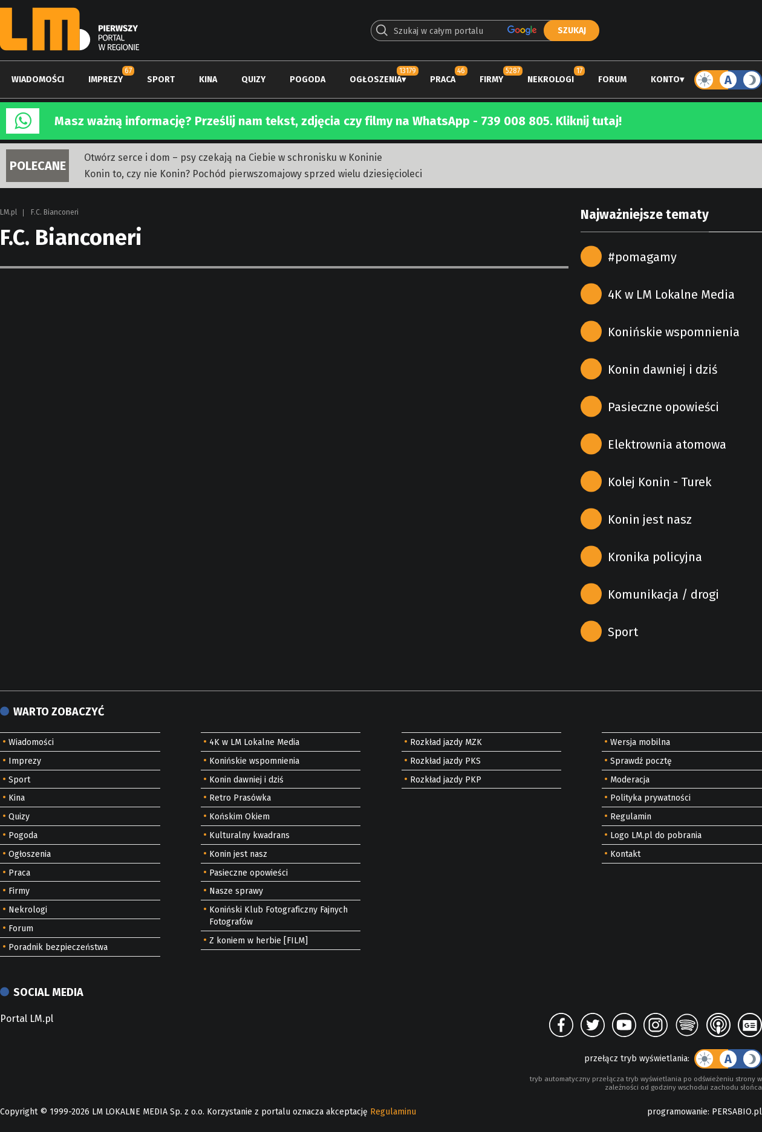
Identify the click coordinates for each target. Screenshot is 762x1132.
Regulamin (630, 817)
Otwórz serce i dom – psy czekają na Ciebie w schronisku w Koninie (233, 157)
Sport (161, 79)
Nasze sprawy (236, 891)
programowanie (677, 1112)
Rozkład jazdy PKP (445, 780)
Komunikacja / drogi (663, 594)
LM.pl (8, 212)
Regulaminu (393, 1112)
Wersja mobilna (640, 742)
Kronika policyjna (655, 557)
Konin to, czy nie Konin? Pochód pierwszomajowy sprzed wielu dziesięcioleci (253, 174)
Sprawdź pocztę (641, 761)
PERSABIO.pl (737, 1112)
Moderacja (630, 780)
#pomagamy (642, 257)
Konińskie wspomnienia (674, 332)
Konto (665, 79)
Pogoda (307, 79)
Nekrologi (550, 79)
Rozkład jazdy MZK (446, 742)
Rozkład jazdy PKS (445, 761)
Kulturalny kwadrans (249, 835)
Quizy (253, 79)
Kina (208, 79)
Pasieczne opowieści (663, 407)
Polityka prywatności (650, 798)
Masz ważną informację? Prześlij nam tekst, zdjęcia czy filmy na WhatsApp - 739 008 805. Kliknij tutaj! (338, 121)
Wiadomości (37, 79)
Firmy (491, 79)
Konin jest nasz (650, 519)
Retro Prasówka (240, 798)
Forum (612, 79)
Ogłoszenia (376, 79)
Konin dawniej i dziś (662, 369)
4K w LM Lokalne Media (671, 294)
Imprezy (105, 79)
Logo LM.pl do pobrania (656, 835)
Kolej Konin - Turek (659, 482)
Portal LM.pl (26, 1018)
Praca (442, 79)
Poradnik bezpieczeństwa (58, 947)
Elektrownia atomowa (667, 444)
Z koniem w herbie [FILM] (258, 940)
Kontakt (625, 854)
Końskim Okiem (239, 817)
